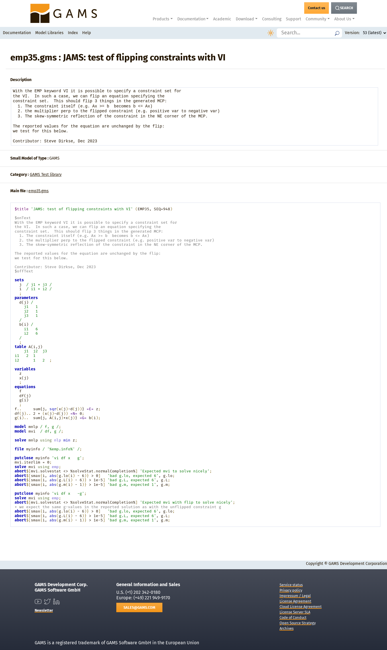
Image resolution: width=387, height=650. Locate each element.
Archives (287, 628)
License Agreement (295, 601)
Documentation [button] (191, 19)
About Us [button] (342, 19)
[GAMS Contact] (316, 8)
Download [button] (245, 19)
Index (73, 32)
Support (293, 19)
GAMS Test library (46, 174)
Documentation (17, 32)
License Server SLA (295, 612)
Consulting (271, 19)
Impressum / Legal (295, 596)
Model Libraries (49, 32)
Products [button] (161, 19)
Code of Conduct (293, 617)
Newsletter (44, 610)
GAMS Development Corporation (358, 563)
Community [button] (316, 19)
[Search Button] (344, 8)
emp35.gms (38, 190)
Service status (291, 585)
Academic (222, 19)
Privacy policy (291, 590)
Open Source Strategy (298, 623)
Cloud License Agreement (301, 606)
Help (86, 32)
